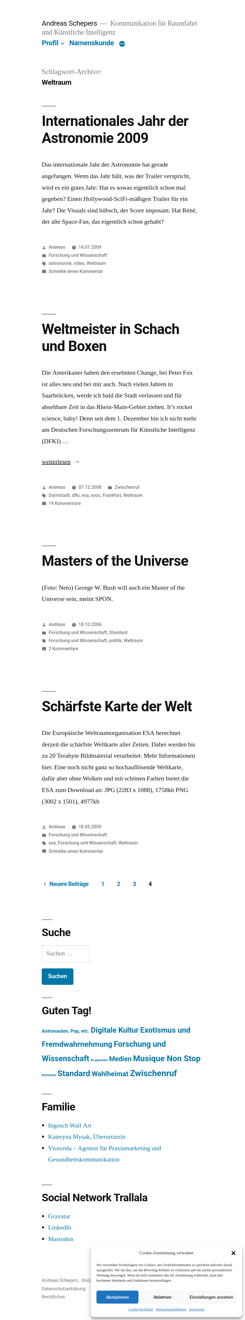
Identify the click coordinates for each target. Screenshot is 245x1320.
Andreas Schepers (70, 23)
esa (85, 495)
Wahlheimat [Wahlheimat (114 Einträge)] (110, 1074)
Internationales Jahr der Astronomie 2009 (115, 129)
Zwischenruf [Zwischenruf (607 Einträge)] (153, 1073)
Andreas (57, 247)
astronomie (60, 263)
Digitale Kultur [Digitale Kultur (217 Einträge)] (114, 1030)
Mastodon (60, 1239)
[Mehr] (122, 44)
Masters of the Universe (115, 560)
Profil (50, 43)
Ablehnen (162, 1297)
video (79, 263)
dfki (75, 495)
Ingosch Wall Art (69, 1125)
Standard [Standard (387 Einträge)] (74, 1073)
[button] (233, 1253)
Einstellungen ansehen (211, 1297)
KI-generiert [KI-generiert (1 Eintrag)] (99, 1060)
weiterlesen (58, 462)
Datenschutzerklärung (171, 1309)
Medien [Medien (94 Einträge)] (120, 1059)
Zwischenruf (127, 487)
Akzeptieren (117, 1297)
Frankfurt (112, 495)
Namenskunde (91, 43)
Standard (118, 632)
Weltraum (96, 263)
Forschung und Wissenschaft (78, 255)
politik (115, 640)
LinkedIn (59, 1227)
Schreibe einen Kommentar (76, 271)
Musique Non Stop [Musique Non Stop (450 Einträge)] (167, 1058)
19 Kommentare (65, 503)
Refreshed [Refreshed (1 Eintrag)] (49, 1075)
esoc (95, 495)
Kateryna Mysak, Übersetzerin (86, 1137)
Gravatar (59, 1216)
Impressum (196, 1309)
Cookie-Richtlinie (140, 1309)
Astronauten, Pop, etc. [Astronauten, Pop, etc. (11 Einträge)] (65, 1031)
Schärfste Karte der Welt (117, 706)
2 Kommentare (63, 648)
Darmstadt (59, 495)
